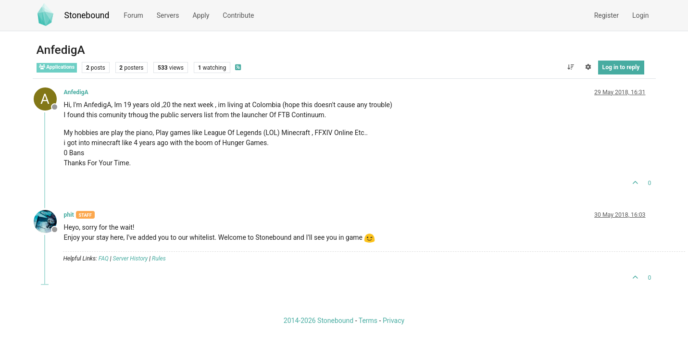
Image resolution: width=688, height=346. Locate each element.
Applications (57, 67)
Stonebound (87, 15)
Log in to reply (621, 67)
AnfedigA (76, 92)
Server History (130, 258)
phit (69, 214)
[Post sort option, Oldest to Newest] (570, 67)
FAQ (104, 258)
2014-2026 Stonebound (318, 320)
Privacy (393, 320)
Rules (159, 258)
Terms (368, 320)
